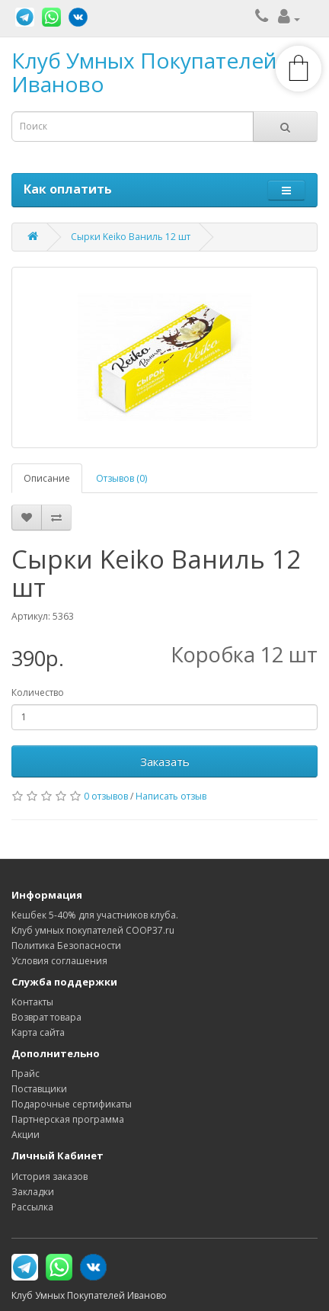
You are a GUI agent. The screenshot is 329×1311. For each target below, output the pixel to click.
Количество (37, 692)
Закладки (32, 1191)
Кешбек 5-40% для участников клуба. (94, 915)
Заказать (165, 761)
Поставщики (39, 1088)
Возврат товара (46, 1017)
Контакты (32, 1001)
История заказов (49, 1176)
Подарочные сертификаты (71, 1104)
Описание (47, 478)
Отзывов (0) (121, 478)
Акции (25, 1134)
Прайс (25, 1073)
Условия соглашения (59, 960)
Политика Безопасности (66, 945)
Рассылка (32, 1206)
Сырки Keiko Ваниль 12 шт (130, 236)
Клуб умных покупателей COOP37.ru (92, 930)
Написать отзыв (171, 796)
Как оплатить (68, 189)
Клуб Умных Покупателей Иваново (143, 72)
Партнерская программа (67, 1119)
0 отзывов (106, 796)
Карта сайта (38, 1032)
